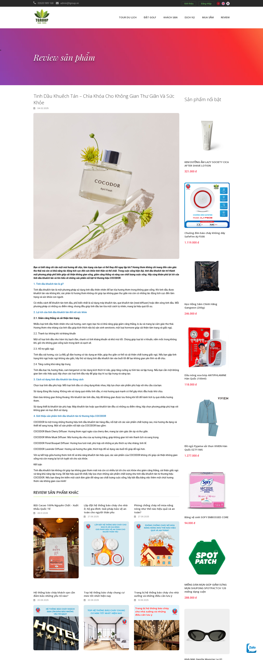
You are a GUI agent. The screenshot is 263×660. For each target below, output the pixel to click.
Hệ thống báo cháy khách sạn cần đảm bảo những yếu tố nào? (55, 593)
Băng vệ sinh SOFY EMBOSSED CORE (204, 519)
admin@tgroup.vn (69, 3)
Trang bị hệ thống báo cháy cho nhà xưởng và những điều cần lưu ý (155, 595)
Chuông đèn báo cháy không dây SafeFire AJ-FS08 (206, 235)
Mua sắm (208, 17)
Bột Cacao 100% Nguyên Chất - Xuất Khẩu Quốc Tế (54, 506)
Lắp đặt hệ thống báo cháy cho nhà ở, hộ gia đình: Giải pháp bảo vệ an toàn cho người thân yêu (105, 508)
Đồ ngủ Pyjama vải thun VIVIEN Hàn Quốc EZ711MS (204, 448)
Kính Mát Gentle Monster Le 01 (205, 572)
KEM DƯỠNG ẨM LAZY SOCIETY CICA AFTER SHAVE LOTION (204, 164)
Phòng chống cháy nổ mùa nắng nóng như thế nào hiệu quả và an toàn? (155, 508)
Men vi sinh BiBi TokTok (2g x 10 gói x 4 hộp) (205, 622)
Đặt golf (150, 17)
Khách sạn (170, 17)
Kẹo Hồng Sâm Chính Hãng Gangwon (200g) (202, 306)
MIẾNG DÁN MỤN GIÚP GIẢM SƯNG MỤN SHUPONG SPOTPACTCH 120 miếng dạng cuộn (207, 546)
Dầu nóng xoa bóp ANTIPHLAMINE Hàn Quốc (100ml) (206, 377)
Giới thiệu (188, 3)
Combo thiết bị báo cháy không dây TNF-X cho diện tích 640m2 (205, 596)
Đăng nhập (206, 3)
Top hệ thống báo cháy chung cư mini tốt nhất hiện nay (105, 593)
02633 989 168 (46, 3)
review (225, 17)
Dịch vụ (190, 17)
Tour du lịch (128, 17)
